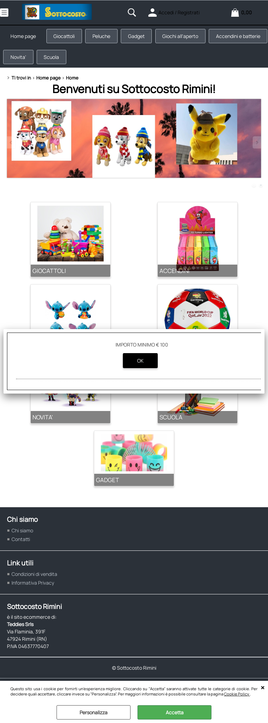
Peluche (103, 36)
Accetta (175, 712)
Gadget (138, 36)
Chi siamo (22, 532)
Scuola (114, 58)
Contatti (21, 541)
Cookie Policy (237, 694)
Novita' (81, 58)
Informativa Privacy (33, 584)
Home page (23, 36)
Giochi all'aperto (183, 36)
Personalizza (93, 712)
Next (256, 144)
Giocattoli (65, 36)
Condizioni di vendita (34, 576)
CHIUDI (263, 687)
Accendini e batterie (33, 58)
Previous (11, 144)
